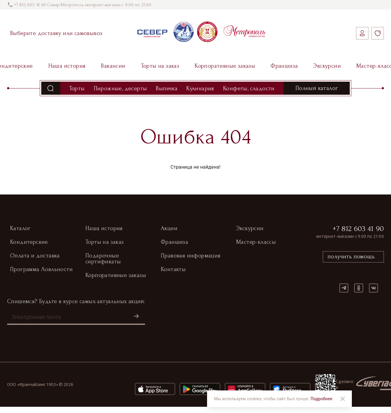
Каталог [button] (20, 228)
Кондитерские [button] (29, 242)
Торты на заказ (160, 66)
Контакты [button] (173, 269)
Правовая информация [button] (191, 256)
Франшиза (284, 66)
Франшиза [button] (174, 242)
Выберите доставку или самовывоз (56, 33)
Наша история (67, 66)
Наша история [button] (104, 228)
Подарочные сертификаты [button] (103, 259)
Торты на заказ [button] (104, 242)
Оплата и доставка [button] (35, 256)
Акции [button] (169, 228)
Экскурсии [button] (250, 228)
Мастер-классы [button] (256, 242)
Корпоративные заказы (225, 66)
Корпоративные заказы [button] (115, 275)
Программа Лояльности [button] (41, 269)
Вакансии (113, 66)
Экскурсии (327, 66)
